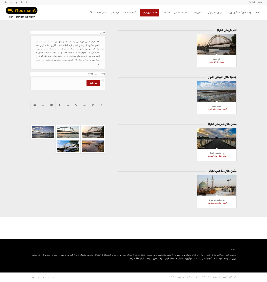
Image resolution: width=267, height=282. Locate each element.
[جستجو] (91, 12)
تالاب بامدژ (216, 106)
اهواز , (221, 62)
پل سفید (217, 59)
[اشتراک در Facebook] (101, 105)
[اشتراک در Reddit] (43, 105)
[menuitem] (258, 12)
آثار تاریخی (213, 62)
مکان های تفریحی (214, 156)
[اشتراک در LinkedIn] (68, 105)
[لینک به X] (11, 2)
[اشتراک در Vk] (51, 105)
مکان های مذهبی (214, 203)
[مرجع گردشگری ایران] (21, 12)
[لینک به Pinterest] (21, 2)
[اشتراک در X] (93, 105)
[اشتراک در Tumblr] (60, 105)
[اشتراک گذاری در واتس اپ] (84, 105)
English (251, 2)
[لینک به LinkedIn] (6, 2)
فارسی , (258, 2)
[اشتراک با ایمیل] (35, 105)
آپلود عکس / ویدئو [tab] (96, 74)
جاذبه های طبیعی (214, 109)
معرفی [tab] (102, 32)
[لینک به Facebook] (16, 2)
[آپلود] (93, 83)
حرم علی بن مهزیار (216, 200)
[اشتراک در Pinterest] (76, 105)
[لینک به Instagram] (26, 2)
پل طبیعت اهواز (216, 153)
